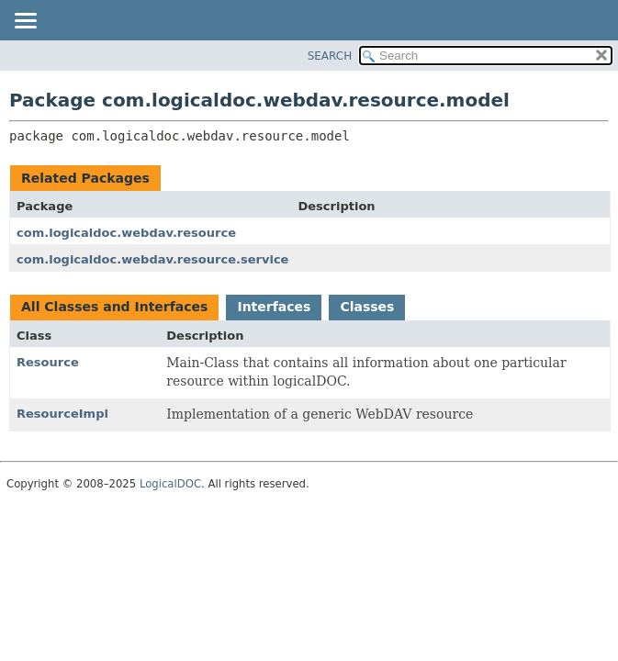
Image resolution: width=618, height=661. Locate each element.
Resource (48, 362)
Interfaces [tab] (273, 306)
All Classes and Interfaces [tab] (114, 306)
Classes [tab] (367, 306)
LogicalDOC (170, 483)
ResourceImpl (62, 413)
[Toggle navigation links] (24, 22)
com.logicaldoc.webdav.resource (126, 233)
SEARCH (330, 56)
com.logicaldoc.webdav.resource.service (152, 259)
